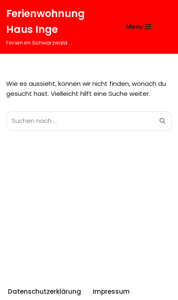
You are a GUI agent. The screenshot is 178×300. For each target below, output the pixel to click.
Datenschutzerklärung (44, 291)
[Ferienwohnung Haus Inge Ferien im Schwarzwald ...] (56, 27)
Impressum (111, 291)
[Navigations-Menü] (138, 27)
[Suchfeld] (164, 27)
